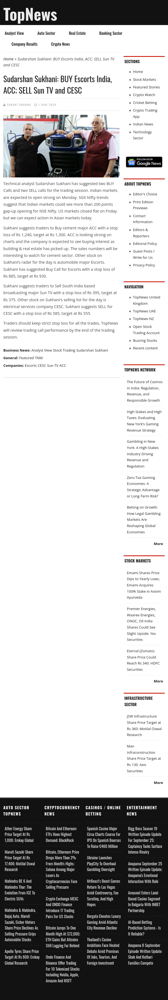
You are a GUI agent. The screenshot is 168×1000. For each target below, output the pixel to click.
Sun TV (52, 365)
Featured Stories (146, 87)
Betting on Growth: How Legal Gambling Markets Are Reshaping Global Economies (144, 519)
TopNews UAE (144, 311)
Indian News (143, 124)
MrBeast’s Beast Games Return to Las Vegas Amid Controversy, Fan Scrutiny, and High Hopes (103, 892)
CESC (42, 365)
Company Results (24, 44)
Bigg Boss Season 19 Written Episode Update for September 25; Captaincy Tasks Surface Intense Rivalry (145, 840)
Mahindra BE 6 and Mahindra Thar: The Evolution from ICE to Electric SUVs (20, 889)
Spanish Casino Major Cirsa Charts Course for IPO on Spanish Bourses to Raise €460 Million (104, 837)
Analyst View (14, 33)
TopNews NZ (143, 318)
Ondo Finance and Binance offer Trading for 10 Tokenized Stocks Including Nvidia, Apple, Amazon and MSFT (63, 968)
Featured (26, 357)
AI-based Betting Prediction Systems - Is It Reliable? (144, 928)
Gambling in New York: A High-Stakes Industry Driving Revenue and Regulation (143, 454)
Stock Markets (144, 79)
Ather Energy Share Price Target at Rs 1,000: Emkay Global (19, 834)
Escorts (30, 365)
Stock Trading (64, 350)
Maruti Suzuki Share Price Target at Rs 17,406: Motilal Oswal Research (20, 860)
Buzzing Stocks (145, 340)
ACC (62, 365)
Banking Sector (111, 33)
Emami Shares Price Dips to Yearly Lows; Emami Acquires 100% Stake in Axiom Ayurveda (144, 585)
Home (8, 58)
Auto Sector (46, 33)
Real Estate (77, 33)
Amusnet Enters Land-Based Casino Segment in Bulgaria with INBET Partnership (144, 901)
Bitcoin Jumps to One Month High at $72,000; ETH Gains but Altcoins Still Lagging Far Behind (63, 936)
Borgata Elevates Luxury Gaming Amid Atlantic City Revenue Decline (104, 922)
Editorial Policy (145, 243)
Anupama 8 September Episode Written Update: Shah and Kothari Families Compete (145, 954)
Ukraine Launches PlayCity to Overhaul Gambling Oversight (101, 863)
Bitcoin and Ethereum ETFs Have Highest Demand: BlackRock (61, 834)
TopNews (30, 13)
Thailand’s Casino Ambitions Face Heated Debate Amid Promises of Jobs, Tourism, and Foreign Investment (103, 951)
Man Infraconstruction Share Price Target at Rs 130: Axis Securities (144, 758)
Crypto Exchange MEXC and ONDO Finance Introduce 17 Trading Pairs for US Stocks (62, 907)
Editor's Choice (145, 194)
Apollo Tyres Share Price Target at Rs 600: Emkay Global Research (22, 957)
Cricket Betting (145, 102)
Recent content (145, 348)
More (158, 543)
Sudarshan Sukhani (92, 350)
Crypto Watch (144, 94)
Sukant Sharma (19, 104)
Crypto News (60, 44)
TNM (39, 357)
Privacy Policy (144, 265)
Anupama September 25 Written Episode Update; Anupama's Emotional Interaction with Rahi (145, 872)
